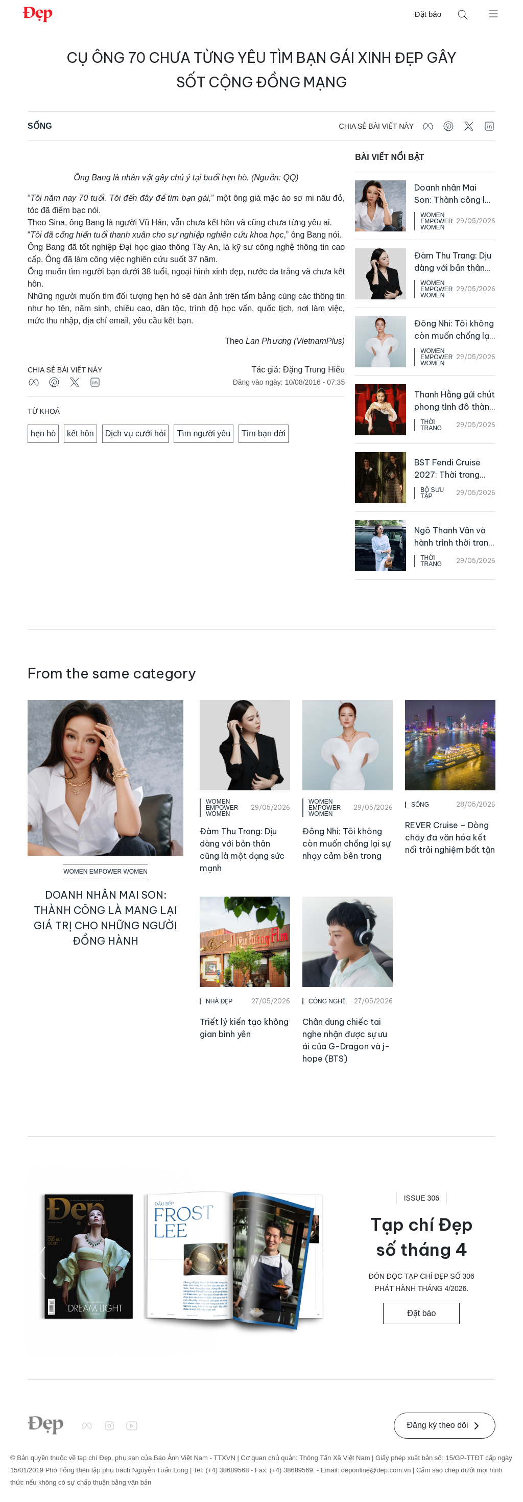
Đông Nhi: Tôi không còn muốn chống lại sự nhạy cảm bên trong (346, 843)
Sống (40, 126)
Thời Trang (431, 425)
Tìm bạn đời (264, 433)
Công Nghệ (327, 1001)
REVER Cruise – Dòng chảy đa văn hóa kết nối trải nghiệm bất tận (450, 837)
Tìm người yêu (203, 433)
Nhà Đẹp (219, 1001)
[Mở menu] (493, 13)
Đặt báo (428, 14)
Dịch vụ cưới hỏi (135, 433)
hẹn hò (43, 433)
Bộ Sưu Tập (432, 493)
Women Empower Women (436, 221)
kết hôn (80, 433)
